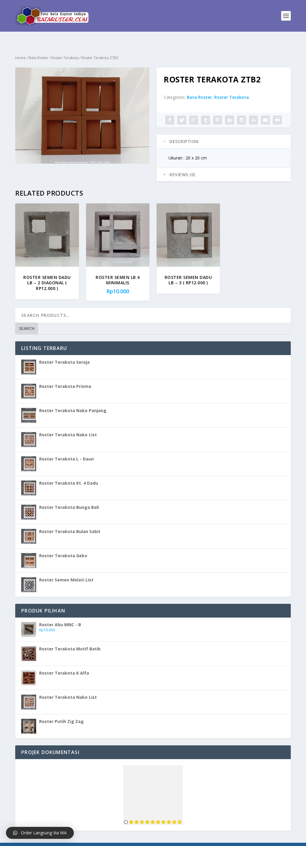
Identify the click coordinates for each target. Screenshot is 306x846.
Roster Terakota (65, 47)
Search (27, 317)
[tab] (224, 131)
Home (20, 47)
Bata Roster (38, 47)
